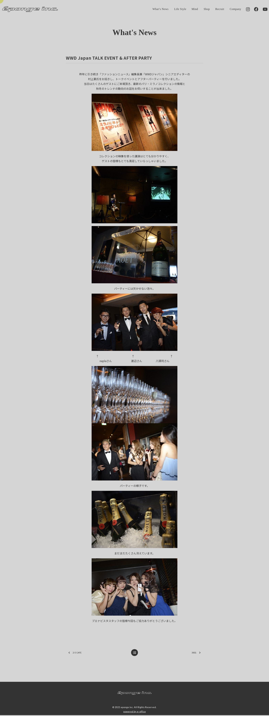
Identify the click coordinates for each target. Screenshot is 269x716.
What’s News (156, 9)
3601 (196, 653)
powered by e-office (134, 712)
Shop (202, 9)
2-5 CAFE (74, 653)
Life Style (175, 9)
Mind (190, 9)
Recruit (214, 9)
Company (230, 9)
